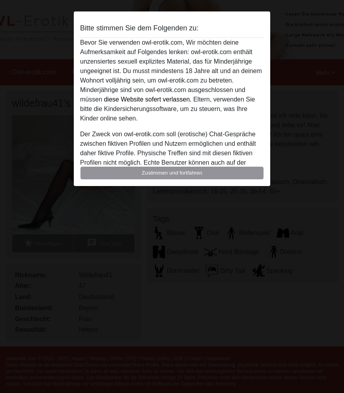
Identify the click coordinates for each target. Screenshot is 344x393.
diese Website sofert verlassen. (147, 99)
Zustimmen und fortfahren (172, 173)
